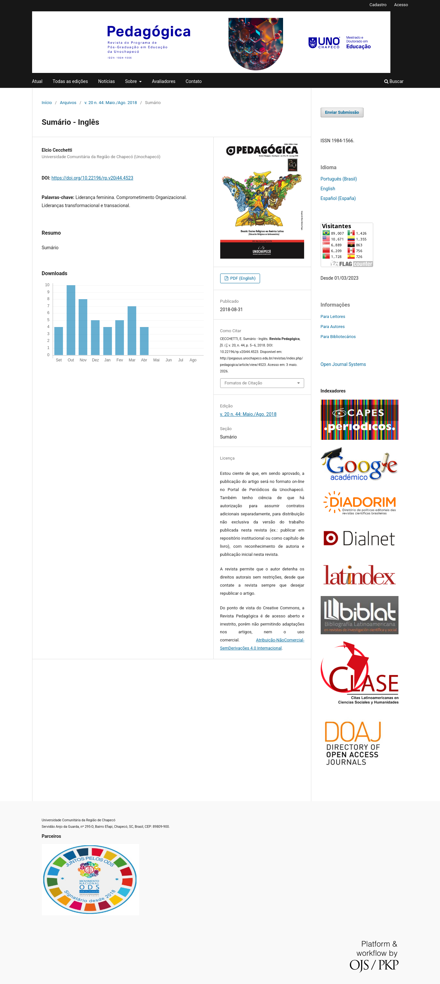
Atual (37, 81)
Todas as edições (70, 81)
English (328, 188)
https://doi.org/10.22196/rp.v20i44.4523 (92, 178)
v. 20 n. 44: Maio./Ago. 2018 (110, 102)
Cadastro (378, 4)
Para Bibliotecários (338, 336)
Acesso (401, 4)
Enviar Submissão (342, 112)
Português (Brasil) (339, 179)
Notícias (106, 81)
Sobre (131, 81)
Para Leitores (333, 316)
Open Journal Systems (343, 364)
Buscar (394, 81)
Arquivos (68, 102)
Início (47, 102)
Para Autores (333, 326)
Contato (194, 81)
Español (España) (338, 198)
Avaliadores (163, 81)
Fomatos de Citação (243, 383)
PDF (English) (242, 278)
